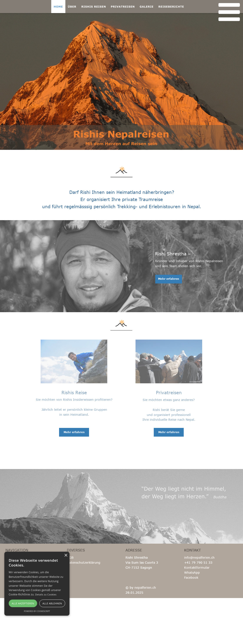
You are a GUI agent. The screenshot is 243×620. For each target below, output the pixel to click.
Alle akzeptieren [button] (23, 603)
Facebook (191, 577)
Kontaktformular (197, 567)
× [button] (65, 555)
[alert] (36, 584)
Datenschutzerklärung (83, 562)
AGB (70, 557)
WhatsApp (192, 572)
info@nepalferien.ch (199, 557)
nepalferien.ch (145, 587)
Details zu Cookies (45, 594)
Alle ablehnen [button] (52, 603)
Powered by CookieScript (37, 611)
